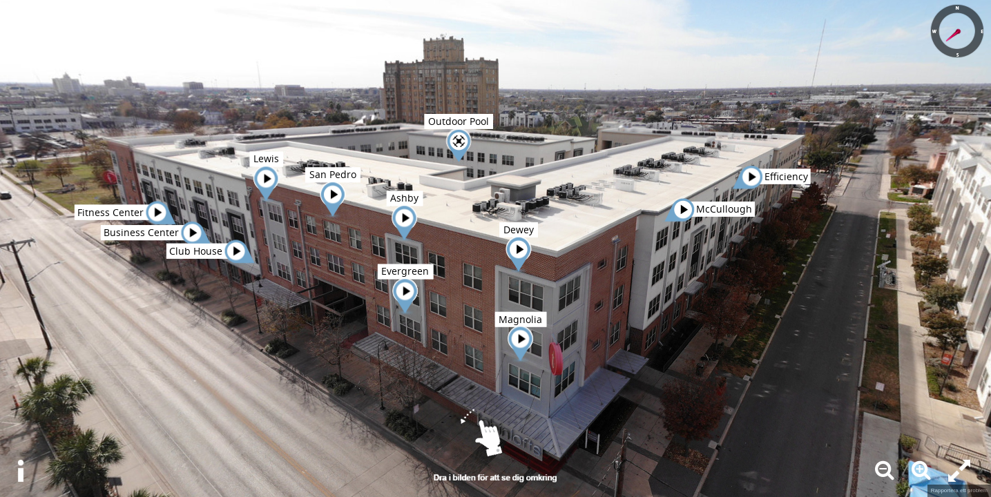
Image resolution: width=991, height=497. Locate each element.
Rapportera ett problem (959, 490)
